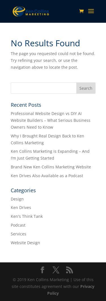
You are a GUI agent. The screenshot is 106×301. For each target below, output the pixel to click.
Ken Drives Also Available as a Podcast (47, 175)
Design (17, 199)
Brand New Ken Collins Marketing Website (51, 167)
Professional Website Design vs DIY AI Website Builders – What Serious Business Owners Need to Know (50, 120)
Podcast (18, 225)
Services (18, 234)
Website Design (25, 242)
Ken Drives (21, 207)
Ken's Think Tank (27, 216)
